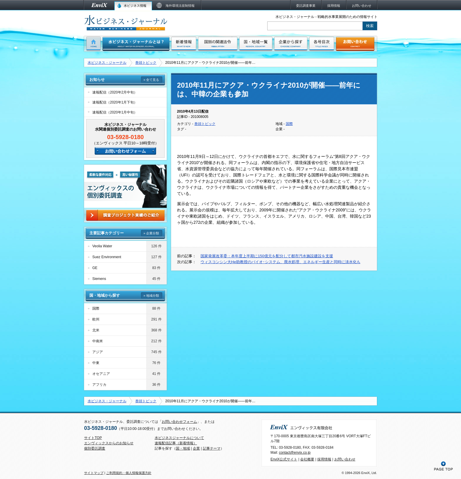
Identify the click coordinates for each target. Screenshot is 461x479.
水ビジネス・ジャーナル (107, 63)
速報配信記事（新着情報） (176, 443)
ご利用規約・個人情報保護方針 (128, 473)
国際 (289, 124)
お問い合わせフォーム (179, 422)
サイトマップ (93, 473)
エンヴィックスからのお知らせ (108, 443)
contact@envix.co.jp (295, 452)
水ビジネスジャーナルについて (179, 438)
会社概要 (307, 459)
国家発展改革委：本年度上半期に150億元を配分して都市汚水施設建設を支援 (267, 256)
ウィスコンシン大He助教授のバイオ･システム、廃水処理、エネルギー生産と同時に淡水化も (280, 262)
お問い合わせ (344, 459)
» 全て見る (151, 79)
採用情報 (324, 459)
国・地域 (183, 448)
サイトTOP (93, 438)
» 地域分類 (151, 295)
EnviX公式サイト (283, 459)
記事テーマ (212, 448)
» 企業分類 (151, 233)
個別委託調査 (94, 448)
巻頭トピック (145, 63)
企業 (196, 448)
